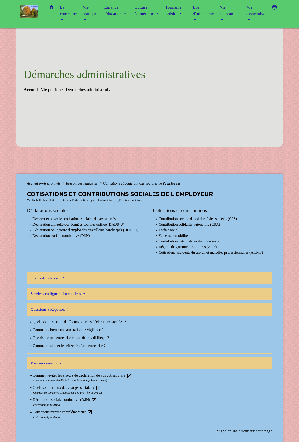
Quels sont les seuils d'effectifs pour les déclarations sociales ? (79, 322)
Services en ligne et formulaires (56, 294)
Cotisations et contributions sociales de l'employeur (142, 183)
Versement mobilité (173, 236)
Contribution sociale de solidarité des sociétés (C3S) (198, 219)
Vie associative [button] (255, 10)
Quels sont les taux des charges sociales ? (67, 387)
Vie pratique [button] (90, 10)
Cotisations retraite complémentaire (63, 412)
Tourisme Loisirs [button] (173, 10)
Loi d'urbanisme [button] (203, 10)
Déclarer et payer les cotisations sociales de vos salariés (74, 219)
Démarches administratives (90, 89)
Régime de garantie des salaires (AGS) (188, 247)
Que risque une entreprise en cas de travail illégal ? (71, 338)
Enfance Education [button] (113, 10)
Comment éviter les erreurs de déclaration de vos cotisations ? (82, 375)
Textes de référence (46, 278)
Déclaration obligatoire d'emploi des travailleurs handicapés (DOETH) (85, 230)
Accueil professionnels (44, 183)
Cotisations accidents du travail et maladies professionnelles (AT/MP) (211, 252)
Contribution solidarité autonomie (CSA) (189, 224)
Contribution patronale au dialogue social (190, 241)
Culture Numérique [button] (145, 10)
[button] (51, 8)
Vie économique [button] (230, 10)
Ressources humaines (82, 183)
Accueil (31, 89)
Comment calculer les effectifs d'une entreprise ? (69, 346)
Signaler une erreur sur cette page (244, 430)
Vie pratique (52, 89)
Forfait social (168, 230)
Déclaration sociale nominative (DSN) (61, 236)
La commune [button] (68, 10)
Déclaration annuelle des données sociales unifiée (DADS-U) (78, 224)
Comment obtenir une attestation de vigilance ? (68, 330)
